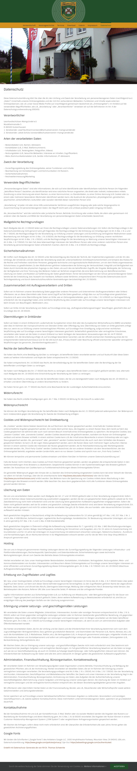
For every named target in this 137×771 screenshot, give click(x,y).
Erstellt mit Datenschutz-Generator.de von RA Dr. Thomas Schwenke (34, 747)
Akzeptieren (119, 766)
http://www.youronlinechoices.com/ (19, 478)
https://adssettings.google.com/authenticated (90, 742)
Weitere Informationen (95, 766)
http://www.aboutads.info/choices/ (78, 475)
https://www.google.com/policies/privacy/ (43, 742)
